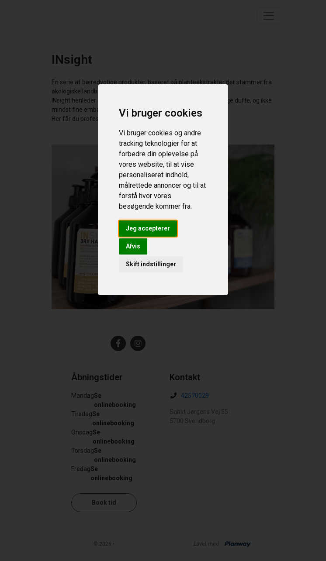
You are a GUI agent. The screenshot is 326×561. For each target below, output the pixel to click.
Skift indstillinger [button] (151, 264)
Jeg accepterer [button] (148, 228)
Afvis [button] (133, 246)
